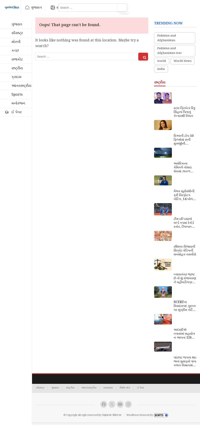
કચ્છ (15, 50)
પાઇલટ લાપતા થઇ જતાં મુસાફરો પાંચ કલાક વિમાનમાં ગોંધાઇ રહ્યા (185, 364)
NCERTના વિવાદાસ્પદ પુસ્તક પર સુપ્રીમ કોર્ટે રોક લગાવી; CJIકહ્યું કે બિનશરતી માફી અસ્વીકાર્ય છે (185, 309)
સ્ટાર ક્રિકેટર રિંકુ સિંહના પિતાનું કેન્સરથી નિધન (185, 115)
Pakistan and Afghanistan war (169, 53)
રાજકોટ (73, 7)
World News (182, 63)
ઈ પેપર (17, 112)
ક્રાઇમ (16, 77)
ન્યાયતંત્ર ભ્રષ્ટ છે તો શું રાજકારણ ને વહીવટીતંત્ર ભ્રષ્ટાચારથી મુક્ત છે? (185, 281)
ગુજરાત (47, 7)
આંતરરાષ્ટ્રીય (21, 86)
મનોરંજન (18, 103)
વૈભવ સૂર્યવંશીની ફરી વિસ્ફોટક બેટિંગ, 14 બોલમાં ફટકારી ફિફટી (185, 198)
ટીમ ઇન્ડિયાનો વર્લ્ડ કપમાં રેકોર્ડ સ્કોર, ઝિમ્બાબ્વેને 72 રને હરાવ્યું (185, 225)
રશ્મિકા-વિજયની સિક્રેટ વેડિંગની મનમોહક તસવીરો (185, 253)
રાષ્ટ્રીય (99, 7)
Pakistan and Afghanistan (166, 40)
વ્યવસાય (108, 390)
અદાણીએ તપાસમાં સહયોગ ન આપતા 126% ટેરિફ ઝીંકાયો (184, 336)
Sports (17, 94)
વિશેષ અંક (125, 390)
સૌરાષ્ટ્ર (17, 33)
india (161, 71)
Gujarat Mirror (112, 418)
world (161, 63)
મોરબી (16, 42)
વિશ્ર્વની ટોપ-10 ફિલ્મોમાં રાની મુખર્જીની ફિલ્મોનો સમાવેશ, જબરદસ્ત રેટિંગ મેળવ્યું (185, 142)
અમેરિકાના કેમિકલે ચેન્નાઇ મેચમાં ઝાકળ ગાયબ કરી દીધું (183, 170)
